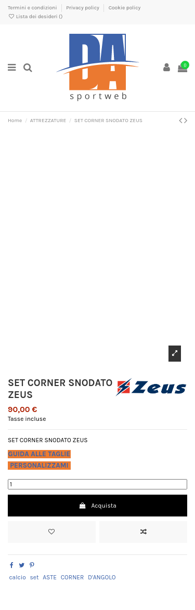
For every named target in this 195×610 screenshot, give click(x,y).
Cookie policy (125, 8)
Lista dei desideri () (35, 17)
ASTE (50, 577)
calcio (17, 577)
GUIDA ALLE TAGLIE (39, 454)
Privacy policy (83, 8)
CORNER (72, 577)
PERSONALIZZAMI (39, 465)
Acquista (97, 505)
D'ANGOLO (101, 577)
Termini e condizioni (33, 8)
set (34, 577)
